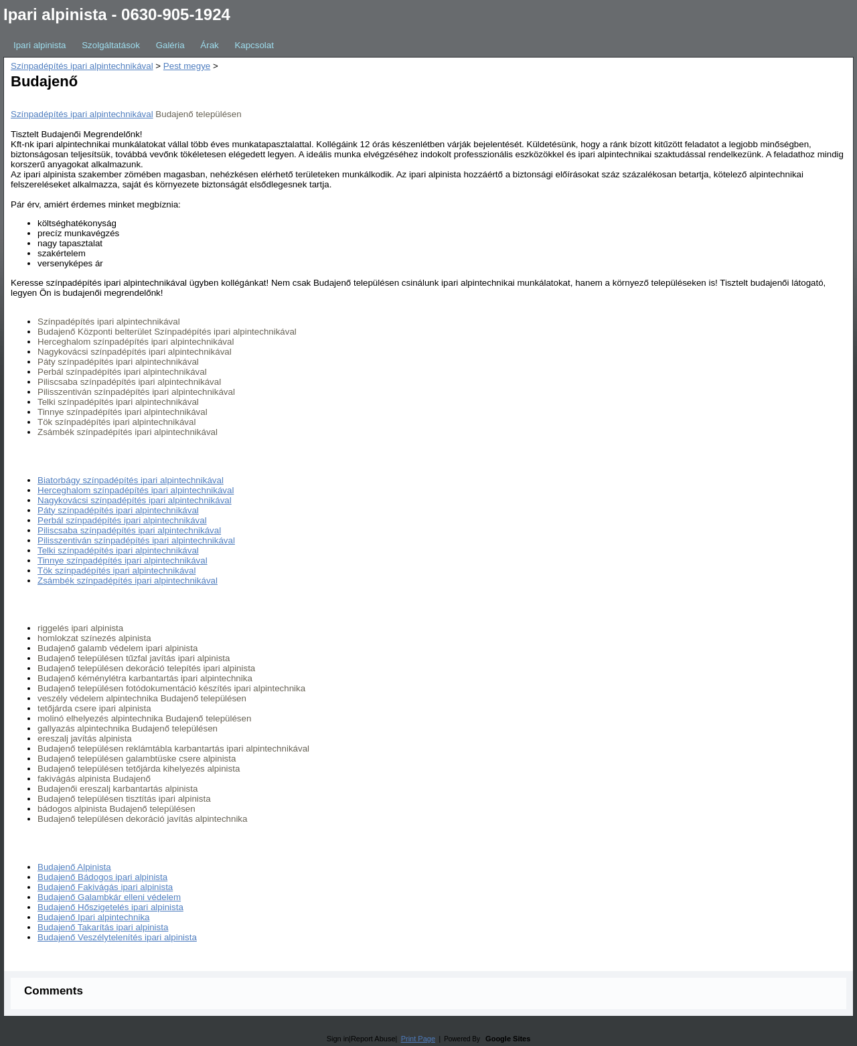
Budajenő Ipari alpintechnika (93, 917)
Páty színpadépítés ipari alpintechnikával (118, 510)
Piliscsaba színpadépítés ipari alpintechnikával (129, 530)
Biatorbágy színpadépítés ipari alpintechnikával (130, 480)
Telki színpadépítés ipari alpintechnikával (118, 550)
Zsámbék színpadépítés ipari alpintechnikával (127, 581)
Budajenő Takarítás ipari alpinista (102, 927)
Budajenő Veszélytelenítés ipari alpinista (117, 937)
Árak (209, 45)
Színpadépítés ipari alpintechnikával (82, 66)
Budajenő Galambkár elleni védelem (109, 897)
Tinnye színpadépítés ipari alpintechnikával (122, 560)
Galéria (170, 45)
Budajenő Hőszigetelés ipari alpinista (110, 907)
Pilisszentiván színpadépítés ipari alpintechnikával (136, 540)
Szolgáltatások (111, 45)
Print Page (418, 1039)
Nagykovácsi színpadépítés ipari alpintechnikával (134, 500)
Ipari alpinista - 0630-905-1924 (116, 14)
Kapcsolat (254, 45)
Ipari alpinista (39, 45)
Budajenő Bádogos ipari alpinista (102, 877)
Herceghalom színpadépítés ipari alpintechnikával (135, 490)
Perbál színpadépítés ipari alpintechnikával (122, 520)
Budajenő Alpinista (74, 867)
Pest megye (186, 66)
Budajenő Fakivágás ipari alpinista (105, 887)
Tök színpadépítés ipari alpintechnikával (116, 570)
